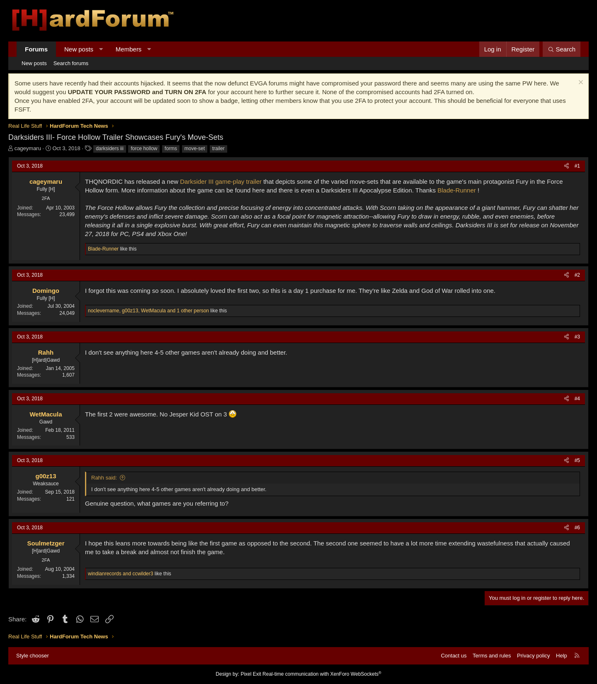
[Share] (566, 166)
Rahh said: (104, 478)
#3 (577, 337)
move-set (194, 148)
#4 (577, 399)
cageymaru (28, 148)
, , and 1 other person (148, 311)
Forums (36, 49)
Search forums (71, 63)
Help (561, 655)
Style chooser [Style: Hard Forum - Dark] (32, 655)
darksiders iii (110, 148)
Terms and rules (492, 655)
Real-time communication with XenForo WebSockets (321, 674)
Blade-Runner (456, 190)
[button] (101, 49)
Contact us (453, 655)
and (120, 574)
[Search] (561, 49)
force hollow (144, 148)
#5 (577, 460)
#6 (577, 528)
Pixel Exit (250, 674)
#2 (577, 275)
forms (171, 148)
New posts (78, 49)
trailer (218, 148)
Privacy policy (533, 655)
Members (129, 49)
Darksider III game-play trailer (221, 181)
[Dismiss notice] (579, 83)
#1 (577, 166)
